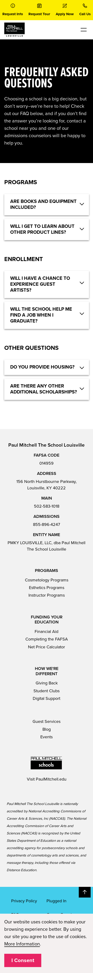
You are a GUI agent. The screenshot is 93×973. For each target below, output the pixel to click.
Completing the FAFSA (46, 639)
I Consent (22, 960)
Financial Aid (46, 631)
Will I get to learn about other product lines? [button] (42, 229)
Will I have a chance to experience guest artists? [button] (40, 284)
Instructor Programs (46, 595)
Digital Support (46, 698)
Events (46, 736)
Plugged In (56, 900)
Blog (46, 729)
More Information (22, 944)
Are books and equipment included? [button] (43, 204)
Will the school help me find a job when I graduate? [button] (41, 315)
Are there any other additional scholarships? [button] (43, 389)
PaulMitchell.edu (51, 779)
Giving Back (47, 683)
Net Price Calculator (46, 647)
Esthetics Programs (46, 587)
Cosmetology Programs (46, 580)
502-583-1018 (46, 506)
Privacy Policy (24, 900)
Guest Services (46, 721)
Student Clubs (46, 690)
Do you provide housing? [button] (42, 367)
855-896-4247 (46, 524)
